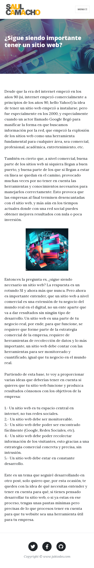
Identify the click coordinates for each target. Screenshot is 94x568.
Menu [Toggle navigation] (82, 9)
